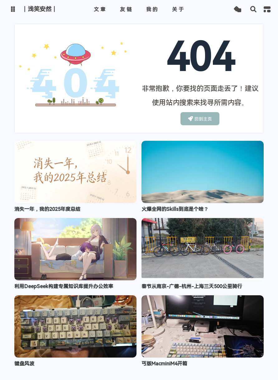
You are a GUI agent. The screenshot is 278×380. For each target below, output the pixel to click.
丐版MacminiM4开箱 (164, 364)
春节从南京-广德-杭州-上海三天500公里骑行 (191, 286)
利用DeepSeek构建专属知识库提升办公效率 (63, 286)
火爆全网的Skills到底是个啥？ (174, 209)
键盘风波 (24, 364)
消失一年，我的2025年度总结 (47, 209)
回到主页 (200, 118)
